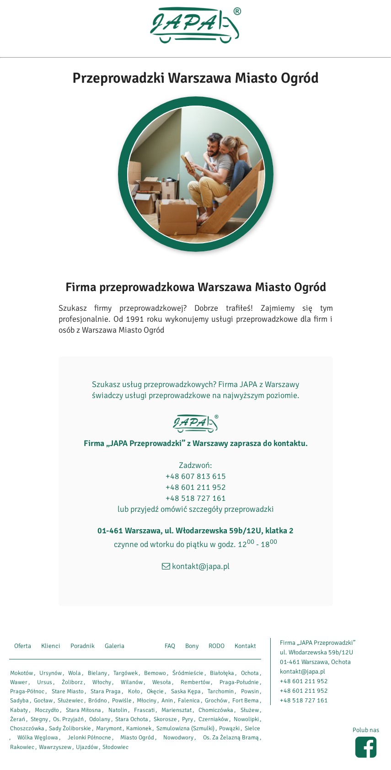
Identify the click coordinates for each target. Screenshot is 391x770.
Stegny (39, 719)
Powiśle (122, 700)
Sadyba (19, 700)
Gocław (43, 700)
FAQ (170, 646)
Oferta (22, 646)
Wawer (18, 682)
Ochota (250, 673)
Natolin (117, 710)
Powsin (250, 691)
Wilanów (132, 682)
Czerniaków (213, 719)
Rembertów (195, 682)
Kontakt (245, 646)
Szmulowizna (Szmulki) (185, 728)
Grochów (216, 700)
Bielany (97, 673)
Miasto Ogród (137, 737)
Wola (74, 673)
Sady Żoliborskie (70, 728)
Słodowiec (115, 747)
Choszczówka (27, 728)
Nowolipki (246, 719)
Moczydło (47, 710)
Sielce (252, 728)
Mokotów (21, 673)
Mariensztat (176, 710)
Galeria (114, 646)
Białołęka (222, 673)
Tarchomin (221, 691)
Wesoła (161, 682)
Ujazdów (87, 747)
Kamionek (138, 728)
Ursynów (50, 673)
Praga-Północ (27, 691)
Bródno (97, 700)
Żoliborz (72, 682)
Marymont (109, 728)
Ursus (44, 682)
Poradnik (82, 646)
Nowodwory (178, 737)
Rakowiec (22, 747)
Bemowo (155, 673)
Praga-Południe (239, 682)
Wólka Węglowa (37, 737)
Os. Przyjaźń (68, 719)
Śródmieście (188, 673)
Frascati (144, 710)
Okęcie (155, 691)
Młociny (146, 700)
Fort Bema (245, 700)
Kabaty (19, 710)
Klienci (50, 646)
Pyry (187, 719)
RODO (217, 646)
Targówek (125, 673)
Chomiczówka (215, 710)
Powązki (229, 728)
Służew (250, 710)
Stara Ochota (131, 719)
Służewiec (70, 700)
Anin (167, 700)
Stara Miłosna (83, 710)
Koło (134, 691)
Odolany (99, 719)
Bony (191, 646)
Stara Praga (106, 691)
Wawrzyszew (55, 747)
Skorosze (165, 719)
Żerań (17, 719)
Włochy (101, 682)
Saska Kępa (186, 691)
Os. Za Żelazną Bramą (231, 737)
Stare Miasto (68, 691)
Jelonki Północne (89, 737)
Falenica (189, 700)
